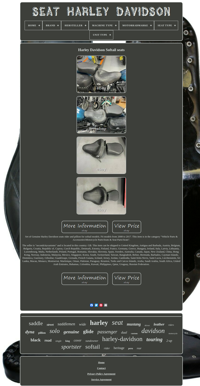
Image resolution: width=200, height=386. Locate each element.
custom (134, 333)
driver (147, 325)
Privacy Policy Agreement (101, 373)
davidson (153, 330)
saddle (36, 323)
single (58, 340)
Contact (101, 368)
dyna (29, 331)
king (67, 341)
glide (88, 331)
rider (107, 348)
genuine (71, 331)
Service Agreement (101, 379)
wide (82, 324)
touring (154, 339)
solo (55, 330)
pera (130, 348)
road (48, 340)
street (50, 324)
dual (124, 332)
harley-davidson (122, 338)
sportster (71, 347)
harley (99, 322)
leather (159, 324)
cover (77, 340)
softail (92, 346)
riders (171, 325)
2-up (169, 340)
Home (101, 362)
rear (139, 348)
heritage (119, 348)
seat (117, 322)
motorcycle (173, 333)
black (36, 339)
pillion (42, 332)
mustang (134, 324)
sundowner (91, 340)
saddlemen (66, 324)
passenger (107, 331)
